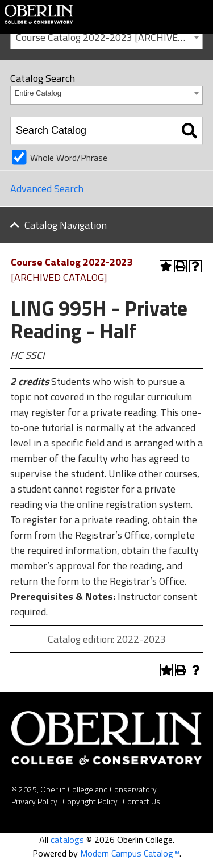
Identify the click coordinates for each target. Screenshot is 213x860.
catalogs (67, 839)
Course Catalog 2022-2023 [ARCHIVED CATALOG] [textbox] (109, 37)
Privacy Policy (34, 801)
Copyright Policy (90, 801)
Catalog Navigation (65, 225)
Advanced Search (46, 188)
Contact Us (141, 801)
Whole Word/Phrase (68, 157)
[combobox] (106, 36)
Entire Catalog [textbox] (38, 93)
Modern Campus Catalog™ (129, 853)
